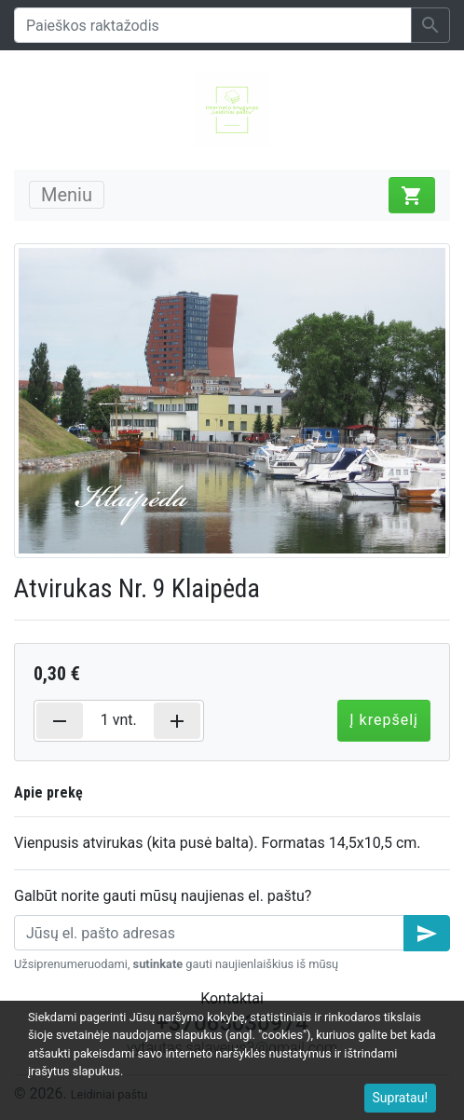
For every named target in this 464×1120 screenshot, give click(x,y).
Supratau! (401, 1097)
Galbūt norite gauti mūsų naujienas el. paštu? (162, 896)
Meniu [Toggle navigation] (66, 195)
